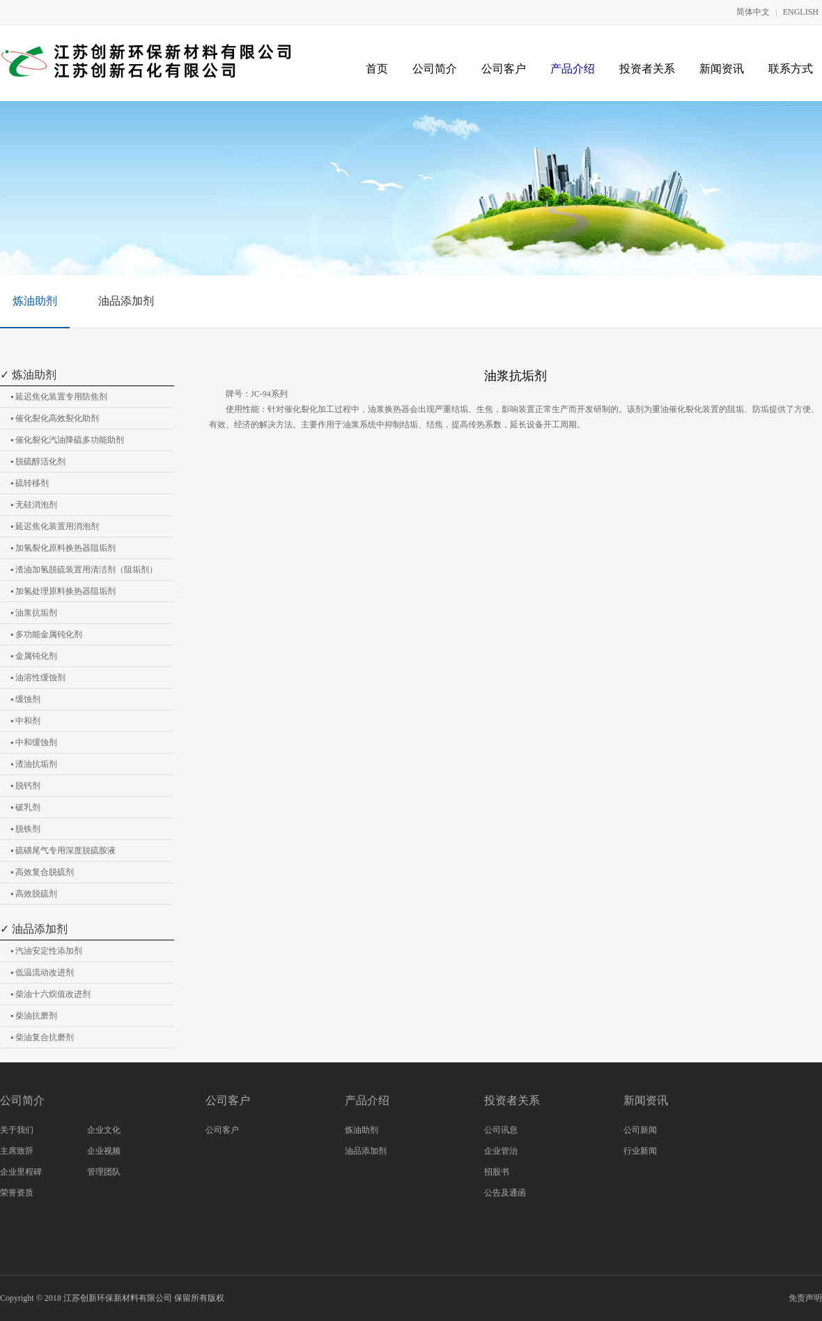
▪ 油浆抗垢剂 (33, 613)
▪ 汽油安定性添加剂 (46, 951)
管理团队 (104, 1172)
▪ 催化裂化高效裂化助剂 (54, 418)
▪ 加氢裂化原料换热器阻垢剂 (63, 548)
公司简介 (434, 69)
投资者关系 (647, 69)
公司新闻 (640, 1130)
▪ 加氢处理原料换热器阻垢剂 (63, 591)
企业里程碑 (21, 1172)
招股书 (496, 1172)
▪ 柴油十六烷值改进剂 (50, 994)
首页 (377, 69)
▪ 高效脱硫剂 (33, 894)
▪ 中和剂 (25, 721)
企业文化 (104, 1130)
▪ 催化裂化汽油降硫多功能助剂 (67, 440)
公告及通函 (505, 1193)
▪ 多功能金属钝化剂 (46, 634)
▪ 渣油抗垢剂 (33, 764)
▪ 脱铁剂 (25, 829)
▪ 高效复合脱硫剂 (42, 872)
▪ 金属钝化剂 (33, 656)
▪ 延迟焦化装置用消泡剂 (54, 526)
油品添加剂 (126, 301)
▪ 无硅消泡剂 (33, 505)
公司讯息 (501, 1130)
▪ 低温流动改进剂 (42, 972)
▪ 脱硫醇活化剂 (37, 461)
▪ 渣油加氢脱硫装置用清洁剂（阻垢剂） (83, 569)
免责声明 (805, 1298)
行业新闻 (640, 1151)
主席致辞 (16, 1151)
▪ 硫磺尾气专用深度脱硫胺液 (63, 850)
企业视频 (104, 1151)
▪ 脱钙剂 (25, 786)
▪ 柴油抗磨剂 (33, 1016)
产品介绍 (572, 69)
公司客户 (503, 69)
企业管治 (501, 1151)
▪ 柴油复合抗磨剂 (42, 1037)
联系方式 (790, 69)
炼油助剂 (35, 301)
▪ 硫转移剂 (29, 483)
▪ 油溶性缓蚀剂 (37, 677)
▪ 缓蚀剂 (25, 699)
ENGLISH (801, 12)
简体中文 (753, 12)
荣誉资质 (16, 1193)
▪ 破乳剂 (25, 807)
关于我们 (16, 1130)
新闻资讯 (721, 69)
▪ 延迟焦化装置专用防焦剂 (58, 397)
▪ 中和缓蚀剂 (33, 742)
